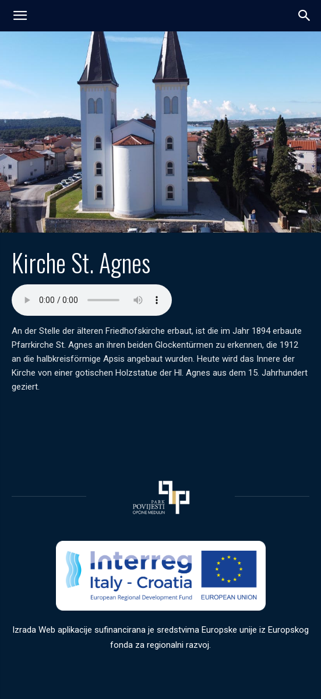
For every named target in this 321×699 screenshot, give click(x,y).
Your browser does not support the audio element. (92, 300)
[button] (304, 15)
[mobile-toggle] (19, 15)
